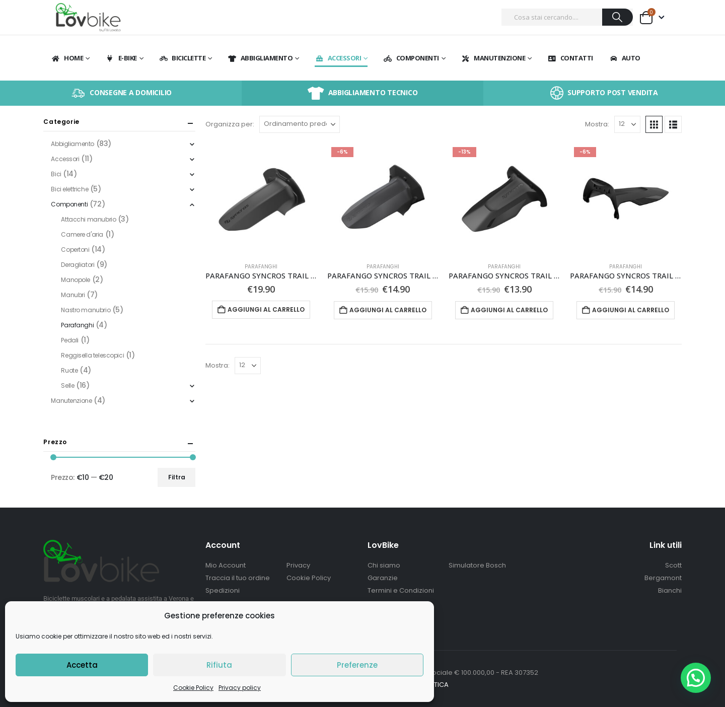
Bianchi (670, 590)
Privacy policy (240, 687)
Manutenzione (493, 57)
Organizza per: (229, 124)
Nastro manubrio (85, 310)
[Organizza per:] (299, 124)
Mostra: (597, 124)
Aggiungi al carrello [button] (266, 309)
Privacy (298, 565)
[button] (654, 124)
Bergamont (663, 578)
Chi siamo (384, 565)
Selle (67, 385)
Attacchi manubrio (88, 219)
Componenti (411, 57)
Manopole (75, 279)
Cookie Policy (193, 687)
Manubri (73, 295)
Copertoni (75, 249)
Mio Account (225, 565)
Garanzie (383, 578)
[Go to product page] (261, 198)
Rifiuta (219, 665)
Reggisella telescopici (92, 355)
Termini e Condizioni (401, 590)
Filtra (176, 477)
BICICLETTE (182, 57)
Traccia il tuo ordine (237, 578)
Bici (56, 174)
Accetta (82, 665)
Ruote (69, 370)
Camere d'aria (82, 234)
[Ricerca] (617, 17)
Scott (673, 565)
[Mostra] (627, 124)
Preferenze (357, 665)
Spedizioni (222, 590)
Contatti (570, 57)
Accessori (338, 57)
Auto (624, 57)
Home (67, 57)
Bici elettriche (69, 189)
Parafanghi (261, 266)
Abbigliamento (260, 57)
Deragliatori (77, 264)
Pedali (69, 340)
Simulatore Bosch (477, 565)
